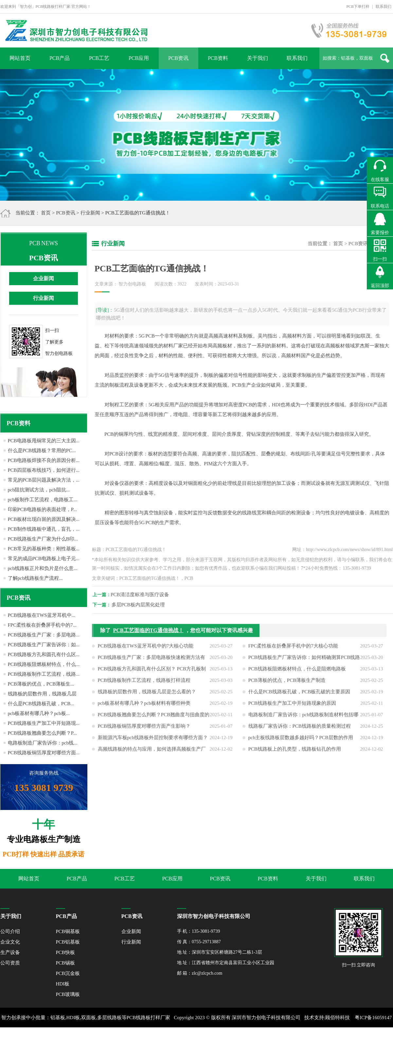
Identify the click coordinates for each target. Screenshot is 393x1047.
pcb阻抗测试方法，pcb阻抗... (39, 489)
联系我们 (383, 6)
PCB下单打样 (357, 6)
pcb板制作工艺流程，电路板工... (43, 499)
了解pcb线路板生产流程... (35, 578)
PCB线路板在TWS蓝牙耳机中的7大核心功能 (146, 651)
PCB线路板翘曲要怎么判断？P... (42, 733)
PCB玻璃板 (68, 994)
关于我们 (257, 58)
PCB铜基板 (68, 931)
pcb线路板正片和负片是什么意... (43, 568)
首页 (46, 212)
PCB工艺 (99, 58)
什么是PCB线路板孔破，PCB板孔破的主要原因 (299, 697)
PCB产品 (59, 58)
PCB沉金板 (68, 973)
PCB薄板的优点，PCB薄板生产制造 (287, 685)
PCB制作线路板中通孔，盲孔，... (44, 529)
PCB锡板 (65, 962)
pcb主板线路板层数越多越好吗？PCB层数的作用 (300, 742)
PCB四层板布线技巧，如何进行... (44, 470)
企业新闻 (43, 278)
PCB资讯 (178, 58)
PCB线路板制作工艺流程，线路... (44, 674)
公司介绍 (10, 931)
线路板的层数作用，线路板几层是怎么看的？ (147, 697)
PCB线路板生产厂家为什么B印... (43, 539)
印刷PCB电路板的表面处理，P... (42, 509)
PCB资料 (218, 58)
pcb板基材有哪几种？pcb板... (39, 713)
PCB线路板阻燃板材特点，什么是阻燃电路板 (297, 674)
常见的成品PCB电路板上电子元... (44, 558)
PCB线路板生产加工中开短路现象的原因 (292, 708)
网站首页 (19, 58)
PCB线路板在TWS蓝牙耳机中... (41, 615)
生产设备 (10, 952)
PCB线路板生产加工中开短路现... (44, 723)
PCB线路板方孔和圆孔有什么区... (44, 654)
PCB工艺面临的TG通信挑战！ (148, 635)
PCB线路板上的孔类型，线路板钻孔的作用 (294, 754)
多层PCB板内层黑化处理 (143, 604)
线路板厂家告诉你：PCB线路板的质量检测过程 (299, 731)
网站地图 (210, 1037)
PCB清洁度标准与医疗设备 (145, 594)
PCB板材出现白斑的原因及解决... (44, 519)
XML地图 (189, 1037)
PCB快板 (65, 952)
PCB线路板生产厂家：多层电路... (44, 634)
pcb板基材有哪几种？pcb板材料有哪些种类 (144, 708)
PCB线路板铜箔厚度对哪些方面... (44, 752)
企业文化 (10, 942)
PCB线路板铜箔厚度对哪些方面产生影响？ (144, 731)
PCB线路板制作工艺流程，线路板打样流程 (144, 685)
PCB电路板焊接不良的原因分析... (44, 460)
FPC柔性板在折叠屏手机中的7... (42, 625)
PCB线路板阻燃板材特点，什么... (44, 664)
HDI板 (63, 983)
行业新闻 (90, 212)
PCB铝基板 (68, 942)
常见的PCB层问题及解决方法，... (44, 480)
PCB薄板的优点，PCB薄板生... (41, 684)
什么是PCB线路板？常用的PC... (42, 450)
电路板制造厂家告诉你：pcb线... (43, 742)
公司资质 (10, 962)
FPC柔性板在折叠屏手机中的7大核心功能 (293, 651)
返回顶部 (380, 285)
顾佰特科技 (337, 1017)
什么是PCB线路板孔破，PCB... (41, 703)
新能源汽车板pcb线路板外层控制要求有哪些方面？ (153, 742)
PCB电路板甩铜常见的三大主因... (44, 440)
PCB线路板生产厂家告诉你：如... (44, 644)
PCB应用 (139, 58)
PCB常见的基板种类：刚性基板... (44, 548)
